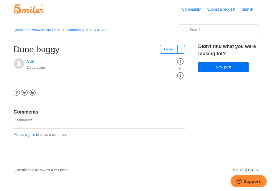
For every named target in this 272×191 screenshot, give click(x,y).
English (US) (242, 170)
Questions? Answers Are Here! (37, 30)
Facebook (17, 92)
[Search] (218, 29)
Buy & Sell (98, 30)
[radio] (180, 61)
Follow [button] (168, 49)
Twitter (24, 92)
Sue (30, 61)
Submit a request (221, 9)
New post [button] (223, 67)
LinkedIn (32, 92)
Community (191, 9)
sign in (30, 135)
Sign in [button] (247, 9)
